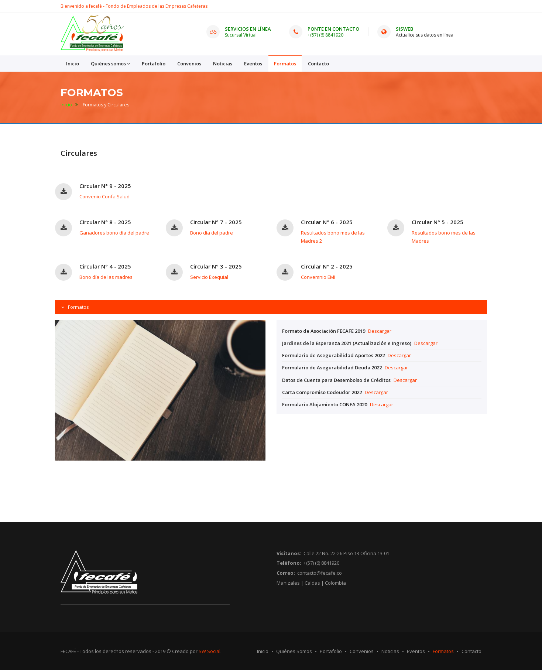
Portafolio (331, 651)
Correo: (286, 573)
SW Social (209, 651)
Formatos (78, 307)
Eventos (416, 651)
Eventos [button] (253, 63)
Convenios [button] (189, 63)
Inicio (66, 105)
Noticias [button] (222, 63)
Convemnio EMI (318, 277)
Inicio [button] (72, 63)
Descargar (379, 331)
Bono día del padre (211, 232)
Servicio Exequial (209, 277)
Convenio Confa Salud (104, 196)
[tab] (271, 307)
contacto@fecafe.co (319, 573)
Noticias (390, 651)
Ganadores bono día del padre (114, 232)
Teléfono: (289, 563)
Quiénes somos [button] (110, 63)
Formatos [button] (285, 63)
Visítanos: (289, 553)
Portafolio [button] (153, 63)
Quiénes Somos (294, 651)
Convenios (362, 651)
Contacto (471, 651)
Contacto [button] (318, 63)
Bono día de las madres (106, 277)
